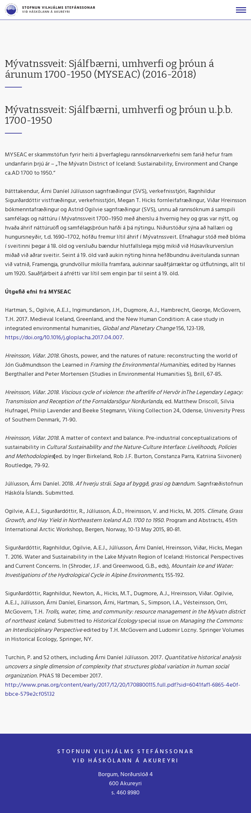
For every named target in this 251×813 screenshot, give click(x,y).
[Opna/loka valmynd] (241, 10)
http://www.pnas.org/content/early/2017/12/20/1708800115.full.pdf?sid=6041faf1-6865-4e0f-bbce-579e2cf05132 (122, 689)
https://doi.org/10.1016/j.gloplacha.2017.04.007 (64, 338)
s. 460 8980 (125, 793)
